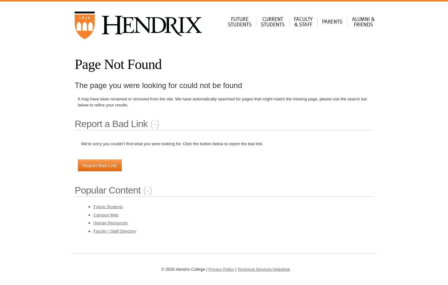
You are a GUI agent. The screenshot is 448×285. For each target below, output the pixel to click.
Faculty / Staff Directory (114, 231)
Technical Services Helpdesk (263, 269)
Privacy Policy (221, 269)
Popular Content (108, 190)
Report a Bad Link (111, 124)
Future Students (108, 206)
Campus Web (106, 215)
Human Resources (110, 223)
